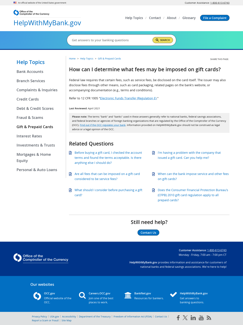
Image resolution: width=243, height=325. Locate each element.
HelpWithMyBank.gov (194, 293)
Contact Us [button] (148, 233)
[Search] (163, 40)
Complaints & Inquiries (37, 89)
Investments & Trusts (36, 145)
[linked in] (193, 318)
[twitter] (185, 318)
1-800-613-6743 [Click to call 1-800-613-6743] (220, 2)
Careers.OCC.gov (99, 293)
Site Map (67, 320)
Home (72, 58)
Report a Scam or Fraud (45, 320)
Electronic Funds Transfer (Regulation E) (128, 98)
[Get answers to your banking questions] (107, 40)
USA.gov (54, 316)
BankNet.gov (142, 293)
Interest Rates (29, 136)
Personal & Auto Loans (37, 169)
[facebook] (178, 318)
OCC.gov (49, 293)
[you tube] (201, 318)
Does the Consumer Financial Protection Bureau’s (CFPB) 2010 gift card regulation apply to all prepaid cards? (193, 195)
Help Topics (31, 62)
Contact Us (161, 316)
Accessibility (69, 316)
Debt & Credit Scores (35, 108)
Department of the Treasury (95, 316)
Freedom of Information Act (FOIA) (133, 316)
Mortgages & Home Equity (34, 157)
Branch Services (31, 80)
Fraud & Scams (30, 117)
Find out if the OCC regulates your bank (103, 125)
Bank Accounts (30, 71)
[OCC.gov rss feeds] (209, 318)
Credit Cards (28, 99)
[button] (215, 18)
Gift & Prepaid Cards (109, 58)
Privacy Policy (39, 316)
